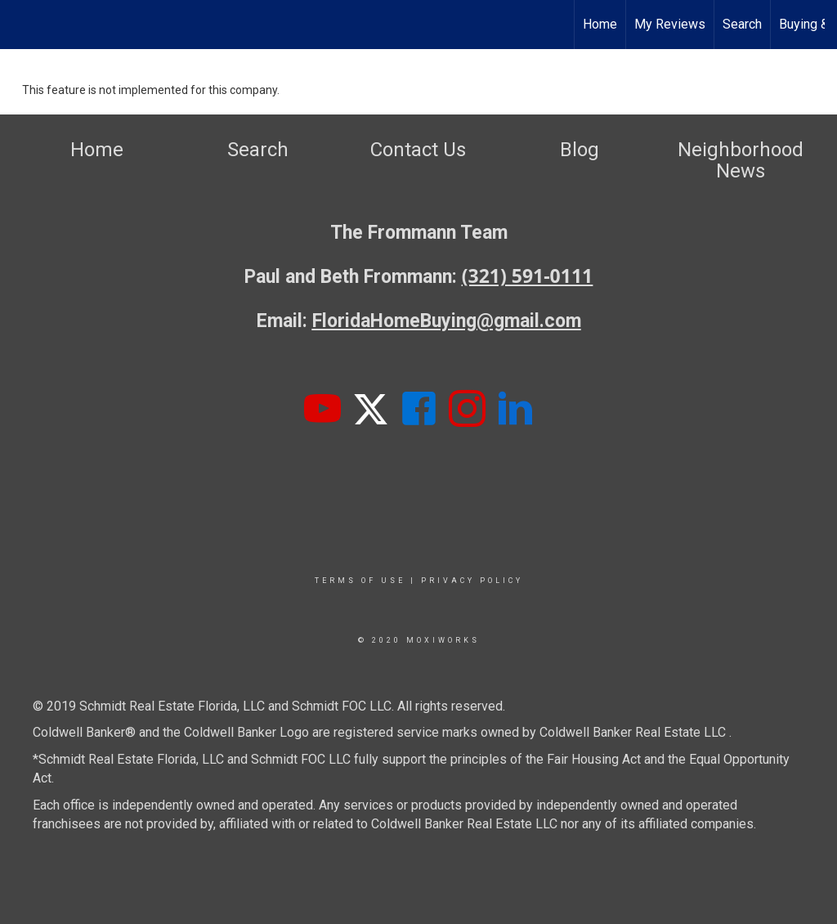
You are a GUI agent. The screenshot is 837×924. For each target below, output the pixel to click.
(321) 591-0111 (527, 275)
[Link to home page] (20, 24)
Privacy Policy (472, 580)
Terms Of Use (360, 580)
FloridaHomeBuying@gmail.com (446, 321)
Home (600, 24)
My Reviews (669, 24)
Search (742, 24)
